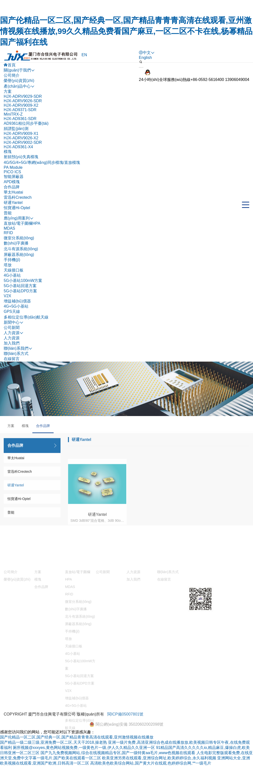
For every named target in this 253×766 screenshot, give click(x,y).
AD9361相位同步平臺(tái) (26, 123)
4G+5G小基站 (16, 306)
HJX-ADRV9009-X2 (21, 105)
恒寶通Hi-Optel (17, 208)
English (145, 57)
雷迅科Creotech (18, 197)
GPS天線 (12, 311)
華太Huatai (13, 192)
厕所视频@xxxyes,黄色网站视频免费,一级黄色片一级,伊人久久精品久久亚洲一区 (84, 747)
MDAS (9, 228)
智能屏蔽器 (13, 176)
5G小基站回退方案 (20, 286)
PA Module (13, 167)
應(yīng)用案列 (78, 630)
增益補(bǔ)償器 (17, 301)
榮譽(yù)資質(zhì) (19, 80)
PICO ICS (12, 172)
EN (84, 55)
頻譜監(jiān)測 (16, 128)
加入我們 (12, 343)
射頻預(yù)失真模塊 (21, 157)
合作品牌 (12, 187)
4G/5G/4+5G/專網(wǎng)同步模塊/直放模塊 (42, 162)
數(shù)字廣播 (16, 243)
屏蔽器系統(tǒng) (19, 254)
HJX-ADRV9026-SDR (23, 101)
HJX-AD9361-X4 (18, 147)
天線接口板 (13, 270)
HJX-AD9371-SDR (20, 110)
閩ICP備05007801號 (125, 722)
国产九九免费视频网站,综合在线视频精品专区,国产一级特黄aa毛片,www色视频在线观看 (118, 753)
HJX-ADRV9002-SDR (23, 142)
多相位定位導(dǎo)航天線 (26, 317)
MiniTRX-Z (13, 114)
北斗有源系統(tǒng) (21, 249)
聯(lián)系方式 (16, 353)
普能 (8, 213)
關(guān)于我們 (17, 630)
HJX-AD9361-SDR (20, 119)
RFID (8, 233)
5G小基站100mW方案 (23, 280)
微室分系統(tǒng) (19, 238)
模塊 (8, 151)
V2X (7, 296)
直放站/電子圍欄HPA (22, 223)
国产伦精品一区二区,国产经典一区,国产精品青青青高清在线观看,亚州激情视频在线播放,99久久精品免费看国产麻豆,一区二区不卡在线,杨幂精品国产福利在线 (126, 31)
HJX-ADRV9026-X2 (21, 138)
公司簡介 (12, 75)
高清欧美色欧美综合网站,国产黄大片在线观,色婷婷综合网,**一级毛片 (150, 763)
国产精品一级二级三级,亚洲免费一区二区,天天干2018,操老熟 (53, 742)
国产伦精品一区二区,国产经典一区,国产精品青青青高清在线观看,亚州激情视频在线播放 (76, 737)
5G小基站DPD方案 (20, 291)
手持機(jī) (12, 260)
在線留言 (12, 359)
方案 (8, 91)
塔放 (8, 265)
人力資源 (12, 338)
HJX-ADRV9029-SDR (23, 96)
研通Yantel (13, 202)
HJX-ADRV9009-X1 (21, 133)
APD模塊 (12, 182)
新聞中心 (104, 630)
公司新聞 (12, 327)
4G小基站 (12, 275)
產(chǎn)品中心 (47, 630)
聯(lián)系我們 (169, 630)
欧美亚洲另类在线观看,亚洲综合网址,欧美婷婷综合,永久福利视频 (159, 758)
